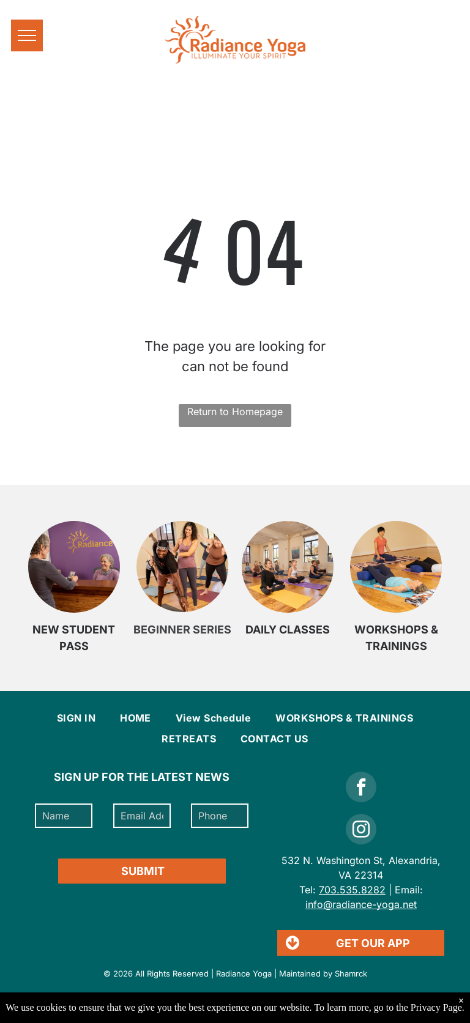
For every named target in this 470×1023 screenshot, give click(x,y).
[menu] (27, 35)
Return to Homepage (235, 411)
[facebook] (361, 788)
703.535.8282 (352, 890)
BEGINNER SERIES (182, 629)
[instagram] (361, 831)
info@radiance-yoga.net (361, 904)
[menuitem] (76, 717)
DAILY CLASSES (287, 629)
